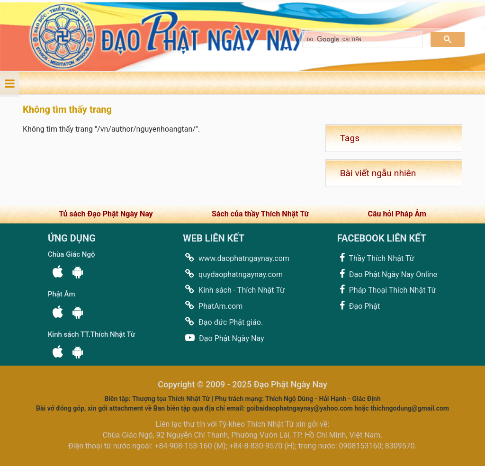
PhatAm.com (212, 306)
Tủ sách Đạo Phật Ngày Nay (106, 213)
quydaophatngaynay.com (233, 274)
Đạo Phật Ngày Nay (223, 338)
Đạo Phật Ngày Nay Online (387, 274)
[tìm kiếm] (361, 39)
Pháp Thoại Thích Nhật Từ (386, 290)
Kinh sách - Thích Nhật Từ (234, 290)
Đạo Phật (358, 306)
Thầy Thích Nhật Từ (375, 258)
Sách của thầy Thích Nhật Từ (260, 213)
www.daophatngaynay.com (236, 258)
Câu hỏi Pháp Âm (397, 213)
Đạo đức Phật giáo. (223, 322)
